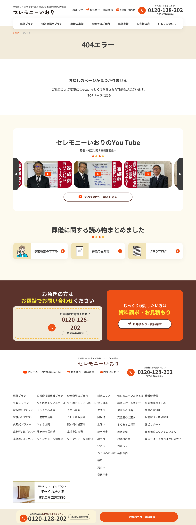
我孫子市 (102, 467)
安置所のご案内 (101, 24)
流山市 (101, 459)
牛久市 (101, 402)
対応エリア (103, 388)
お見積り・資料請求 (101, 10)
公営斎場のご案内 (77, 388)
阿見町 (101, 409)
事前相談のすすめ (155, 395)
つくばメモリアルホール (51, 395)
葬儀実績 (123, 24)
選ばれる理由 (125, 402)
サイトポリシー (55, 505)
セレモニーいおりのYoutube (45, 364)
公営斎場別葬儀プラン (50, 388)
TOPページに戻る (99, 95)
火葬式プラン (21, 395)
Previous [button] (16, 174)
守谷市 (101, 438)
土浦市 (101, 416)
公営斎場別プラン (51, 24)
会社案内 (122, 445)
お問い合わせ (127, 10)
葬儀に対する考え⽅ (129, 395)
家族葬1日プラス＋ (24, 424)
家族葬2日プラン (23, 409)
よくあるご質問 (126, 417)
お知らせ (77, 10)
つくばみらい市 (106, 445)
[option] (98, 174)
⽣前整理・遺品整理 (156, 409)
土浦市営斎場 (45, 409)
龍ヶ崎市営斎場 (46, 424)
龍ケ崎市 (102, 424)
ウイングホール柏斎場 (50, 431)
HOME (16, 33)
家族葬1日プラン (23, 402)
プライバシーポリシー (26, 505)
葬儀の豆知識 (153, 402)
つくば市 (102, 395)
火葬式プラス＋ (22, 416)
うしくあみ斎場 (46, 402)
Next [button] (180, 174)
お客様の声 (143, 24)
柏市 (100, 452)
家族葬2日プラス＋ (24, 431)
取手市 (101, 431)
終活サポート (153, 417)
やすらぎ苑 (43, 416)
